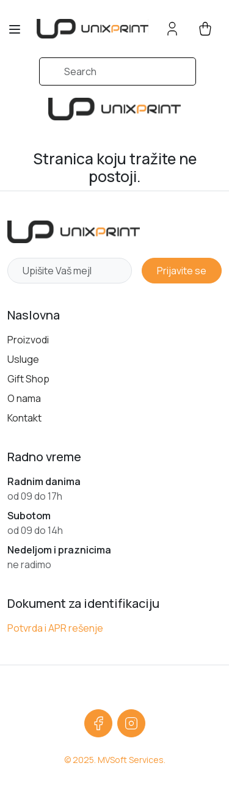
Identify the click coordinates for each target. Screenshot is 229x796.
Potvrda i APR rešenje (55, 628)
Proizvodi (28, 339)
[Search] (117, 71)
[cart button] (205, 29)
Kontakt (24, 418)
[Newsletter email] (69, 270)
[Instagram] (131, 723)
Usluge (23, 359)
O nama (24, 398)
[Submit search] (23, 77)
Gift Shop (28, 378)
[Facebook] (98, 723)
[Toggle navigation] (14, 29)
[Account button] (172, 29)
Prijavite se (181, 270)
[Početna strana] (73, 232)
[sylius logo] (92, 28)
